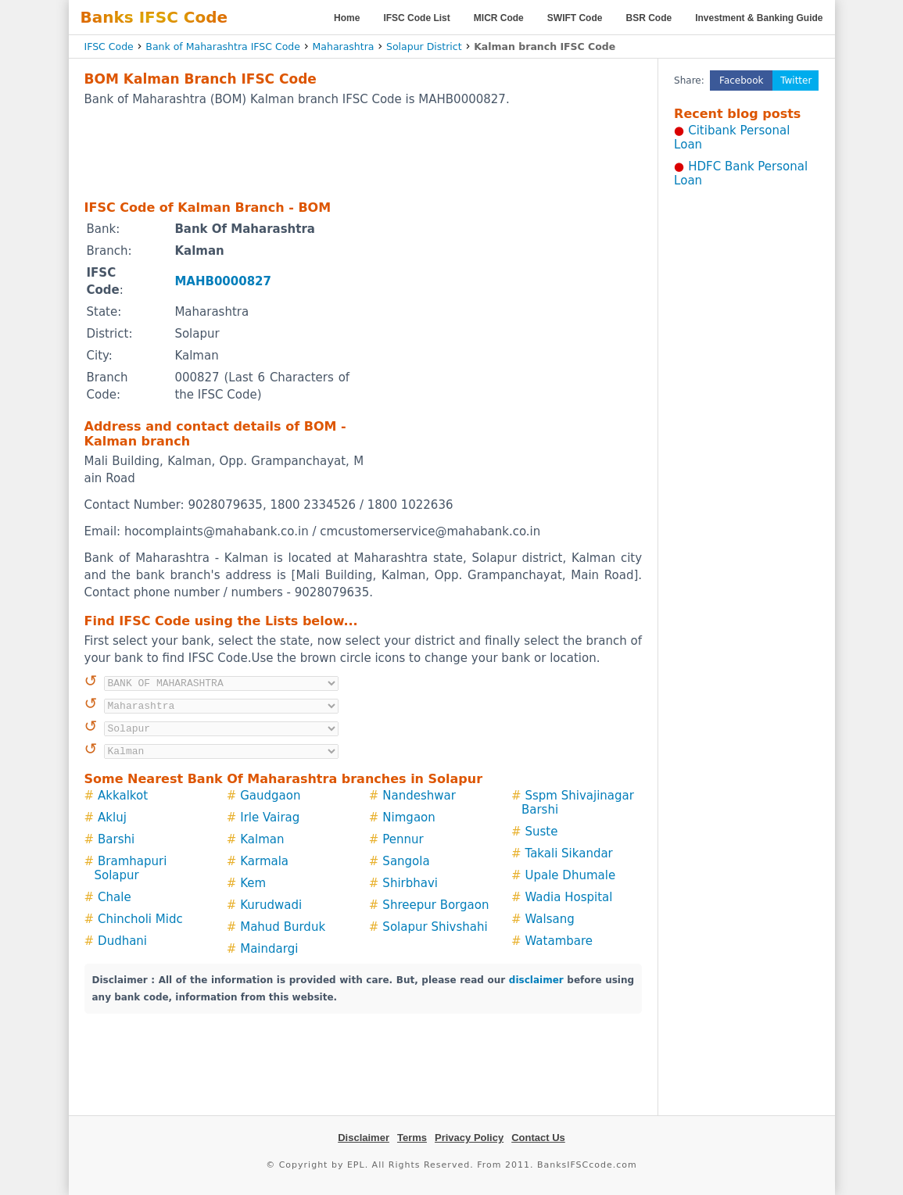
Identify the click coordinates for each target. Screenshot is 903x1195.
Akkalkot (123, 796)
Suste (541, 832)
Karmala (264, 861)
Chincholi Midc (140, 919)
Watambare (559, 941)
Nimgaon (408, 817)
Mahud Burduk (282, 927)
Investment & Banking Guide (758, 18)
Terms (412, 1137)
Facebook (741, 80)
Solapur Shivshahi (434, 927)
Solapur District (424, 46)
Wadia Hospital (569, 897)
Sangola (405, 861)
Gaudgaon (270, 796)
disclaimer (536, 980)
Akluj (112, 817)
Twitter (796, 80)
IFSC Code (109, 46)
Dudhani (122, 941)
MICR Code (499, 18)
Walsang (550, 919)
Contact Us (538, 1137)
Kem (253, 883)
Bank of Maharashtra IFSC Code (222, 46)
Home (347, 18)
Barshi (116, 839)
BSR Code (648, 18)
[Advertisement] (362, 152)
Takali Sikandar (569, 853)
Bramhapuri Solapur (131, 868)
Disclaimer (363, 1137)
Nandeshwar (419, 796)
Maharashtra (343, 46)
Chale (114, 897)
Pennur (402, 839)
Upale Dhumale (570, 875)
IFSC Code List (416, 18)
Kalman (262, 839)
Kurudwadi (271, 905)
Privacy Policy (469, 1137)
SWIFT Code (575, 18)
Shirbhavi (410, 883)
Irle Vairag (269, 817)
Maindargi (269, 949)
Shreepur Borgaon (435, 905)
